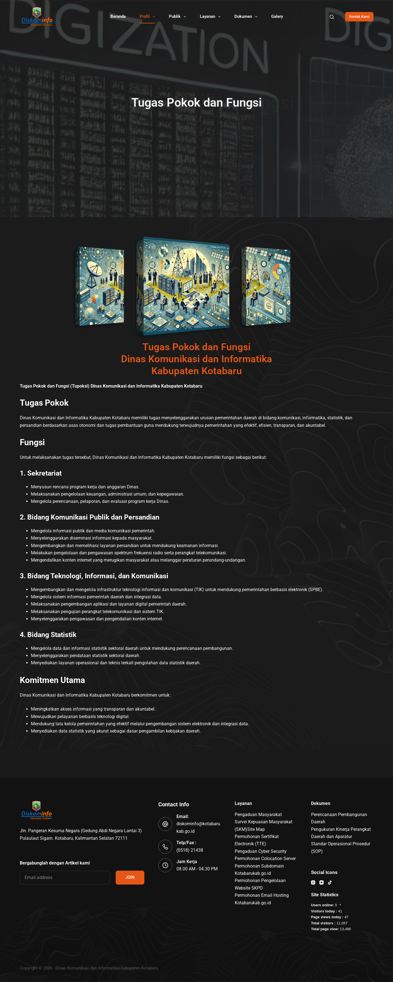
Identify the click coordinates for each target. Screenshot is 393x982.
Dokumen (246, 16)
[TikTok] (330, 882)
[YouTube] (321, 882)
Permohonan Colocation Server (265, 858)
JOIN (130, 877)
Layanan (211, 16)
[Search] (332, 17)
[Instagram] (313, 882)
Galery (277, 16)
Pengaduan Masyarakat (258, 814)
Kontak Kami (359, 16)
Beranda (118, 16)
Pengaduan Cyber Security (261, 851)
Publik (178, 16)
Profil (148, 16)
